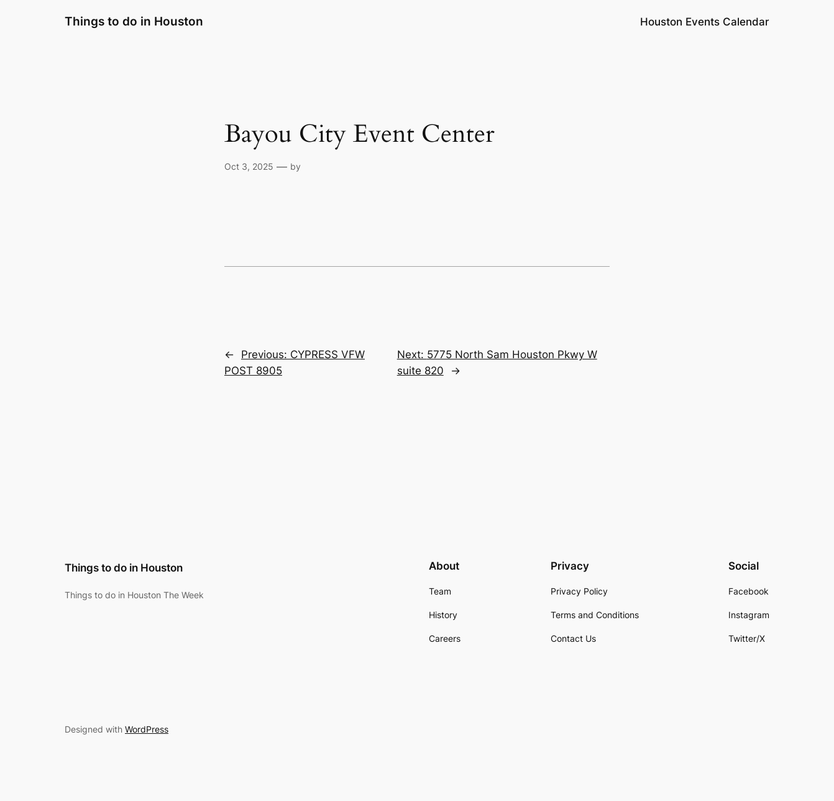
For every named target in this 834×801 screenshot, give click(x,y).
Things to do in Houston (134, 21)
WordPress (146, 729)
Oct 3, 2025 (248, 166)
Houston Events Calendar (704, 22)
